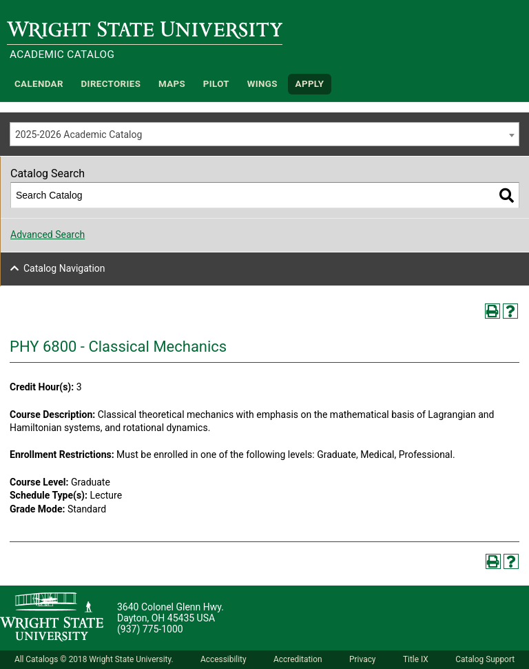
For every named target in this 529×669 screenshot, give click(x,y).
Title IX (415, 659)
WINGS (262, 84)
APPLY (309, 84)
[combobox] (264, 134)
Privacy (362, 659)
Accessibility (223, 659)
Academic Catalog (62, 54)
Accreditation (297, 659)
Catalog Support (485, 659)
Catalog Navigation (64, 268)
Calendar (38, 84)
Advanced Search (47, 234)
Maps (171, 84)
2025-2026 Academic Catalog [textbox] (78, 134)
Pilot (216, 84)
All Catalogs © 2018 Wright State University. (94, 659)
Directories (111, 84)
